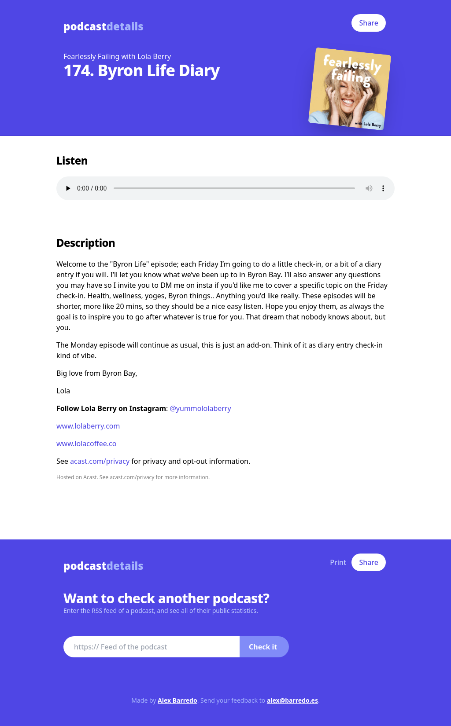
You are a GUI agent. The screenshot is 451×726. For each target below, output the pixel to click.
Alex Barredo (177, 700)
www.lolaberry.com (88, 426)
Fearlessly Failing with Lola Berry (117, 56)
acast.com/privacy (99, 461)
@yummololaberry (200, 408)
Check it (263, 647)
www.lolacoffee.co (86, 443)
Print (338, 562)
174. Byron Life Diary (141, 70)
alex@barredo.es (292, 700)
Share (368, 23)
